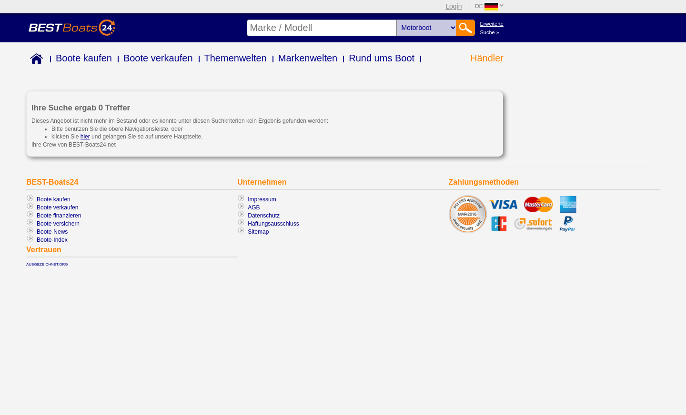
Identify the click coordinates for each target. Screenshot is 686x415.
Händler (487, 58)
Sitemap (258, 231)
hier (85, 136)
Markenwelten (308, 58)
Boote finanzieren (59, 215)
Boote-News (52, 231)
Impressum (262, 199)
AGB (254, 207)
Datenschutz (264, 215)
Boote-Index (52, 240)
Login (453, 6)
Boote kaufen (84, 58)
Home (35, 60)
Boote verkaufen (158, 58)
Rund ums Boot (381, 58)
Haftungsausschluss (273, 223)
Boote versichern (58, 223)
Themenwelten (235, 58)
